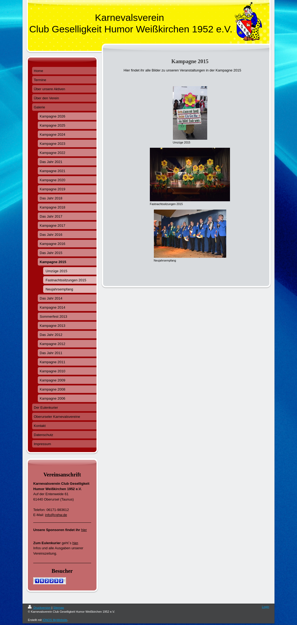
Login (265, 606)
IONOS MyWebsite (54, 620)
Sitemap (58, 607)
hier (84, 530)
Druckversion (39, 607)
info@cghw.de (56, 515)
